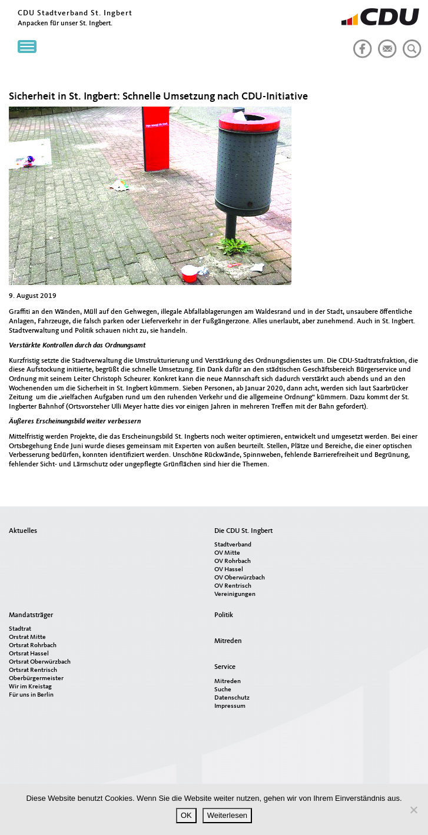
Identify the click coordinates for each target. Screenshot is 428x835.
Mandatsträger (31, 615)
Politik (223, 615)
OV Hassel (228, 569)
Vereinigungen (235, 594)
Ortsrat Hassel (29, 654)
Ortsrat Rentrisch (33, 670)
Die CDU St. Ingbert (243, 531)
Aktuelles (23, 531)
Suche (222, 690)
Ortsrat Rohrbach (33, 645)
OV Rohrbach (232, 561)
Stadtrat (20, 629)
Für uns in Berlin (31, 695)
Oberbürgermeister (36, 678)
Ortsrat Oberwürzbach (40, 662)
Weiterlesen (227, 815)
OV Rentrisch (232, 586)
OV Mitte (227, 553)
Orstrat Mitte (27, 637)
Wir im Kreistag (30, 687)
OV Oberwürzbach (239, 578)
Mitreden (228, 641)
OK (186, 815)
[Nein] (413, 810)
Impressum (229, 706)
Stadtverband (232, 545)
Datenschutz (232, 698)
